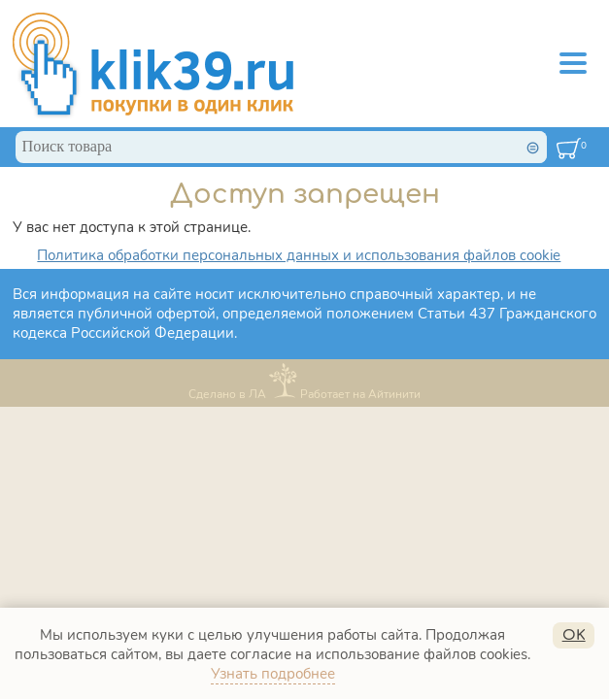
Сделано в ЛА (227, 394)
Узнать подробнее (273, 673)
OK (574, 635)
